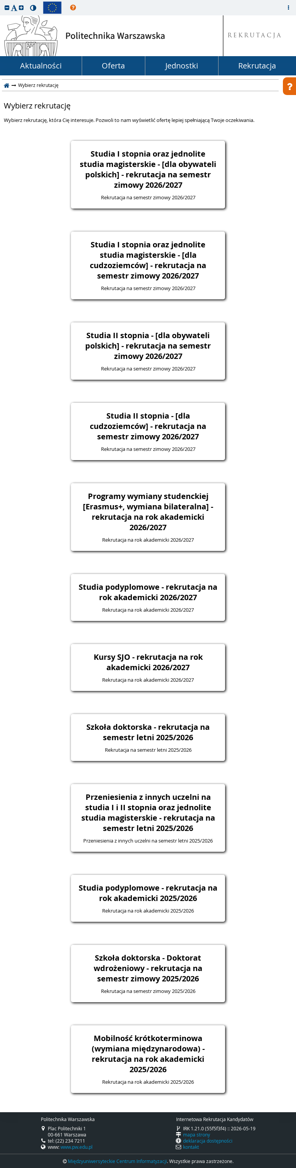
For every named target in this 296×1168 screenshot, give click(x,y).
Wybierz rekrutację (37, 106)
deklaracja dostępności (207, 1141)
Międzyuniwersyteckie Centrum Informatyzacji (117, 1161)
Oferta (113, 65)
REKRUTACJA (255, 36)
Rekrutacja (257, 65)
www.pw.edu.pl (76, 1147)
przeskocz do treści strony (2, 2)
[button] (7, 7)
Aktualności (41, 65)
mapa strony (196, 1134)
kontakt (191, 1147)
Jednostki (181, 65)
